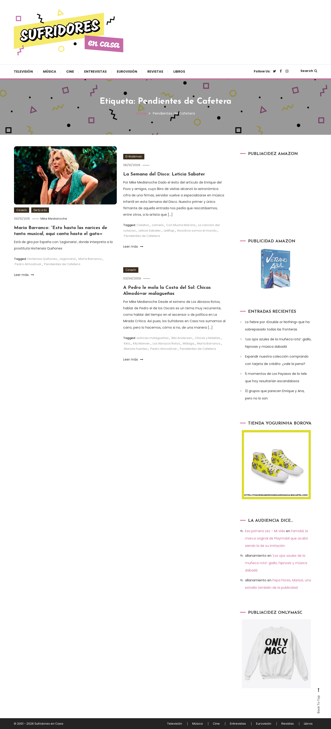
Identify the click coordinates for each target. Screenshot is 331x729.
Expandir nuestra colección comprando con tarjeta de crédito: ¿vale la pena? (276, 360)
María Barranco (90, 259)
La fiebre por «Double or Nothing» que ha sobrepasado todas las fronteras (277, 326)
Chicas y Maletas (207, 338)
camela (157, 225)
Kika (127, 343)
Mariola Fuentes (136, 349)
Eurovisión (127, 71)
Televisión (23, 71)
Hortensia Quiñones (42, 259)
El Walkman (134, 156)
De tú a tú (40, 210)
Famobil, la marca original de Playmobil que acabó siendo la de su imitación (276, 538)
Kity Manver (141, 343)
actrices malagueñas (153, 338)
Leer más (24, 275)
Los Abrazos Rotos (166, 343)
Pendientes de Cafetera (62, 264)
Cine (70, 71)
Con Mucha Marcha (180, 225)
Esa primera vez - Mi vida (265, 531)
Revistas (155, 71)
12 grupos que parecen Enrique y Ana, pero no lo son (275, 395)
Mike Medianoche (53, 218)
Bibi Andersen (181, 338)
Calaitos (143, 225)
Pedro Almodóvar (28, 264)
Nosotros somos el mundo (197, 230)
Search (308, 71)
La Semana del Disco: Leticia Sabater (164, 174)
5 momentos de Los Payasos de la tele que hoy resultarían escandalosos (276, 377)
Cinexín (21, 210)
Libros (179, 71)
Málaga (188, 343)
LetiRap (169, 230)
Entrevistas (95, 71)
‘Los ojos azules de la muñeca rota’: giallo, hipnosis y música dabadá (278, 343)
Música (49, 71)
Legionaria (68, 259)
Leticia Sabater (150, 230)
